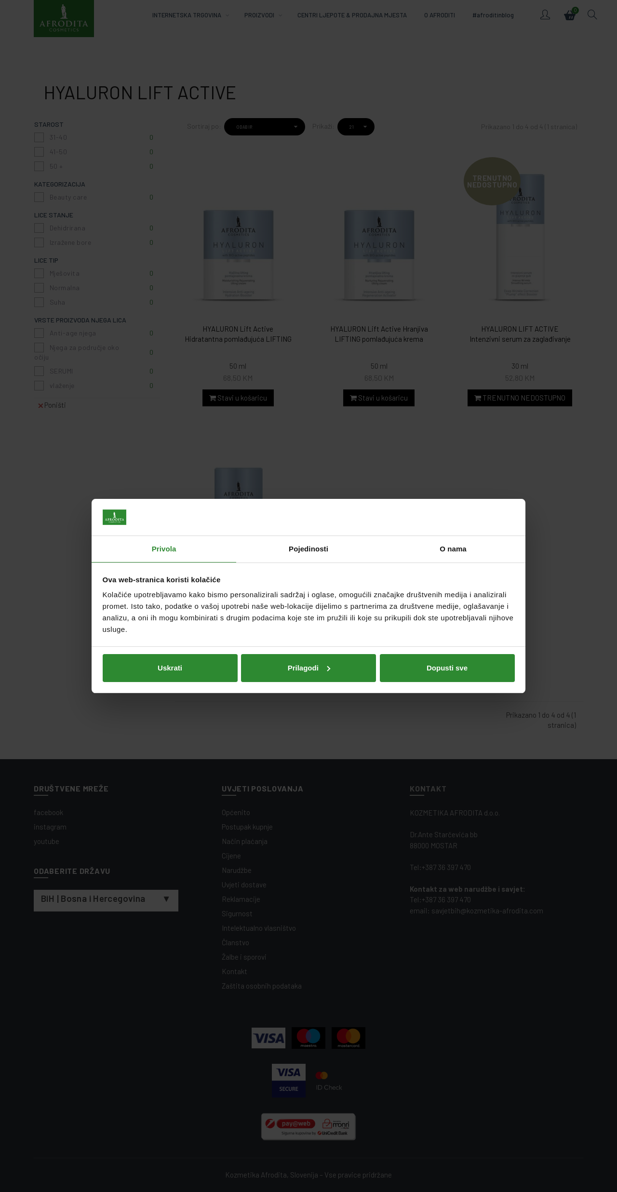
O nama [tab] (453, 549)
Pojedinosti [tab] (308, 549)
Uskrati (170, 668)
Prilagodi (309, 668)
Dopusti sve (447, 668)
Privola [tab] (164, 549)
